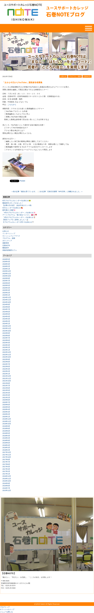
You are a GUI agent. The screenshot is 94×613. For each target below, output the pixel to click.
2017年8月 (6, 459)
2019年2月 (6, 438)
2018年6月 (6, 443)
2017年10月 (6, 457)
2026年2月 (6, 266)
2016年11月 (6, 478)
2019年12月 (6, 419)
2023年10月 (6, 331)
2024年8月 (6, 307)
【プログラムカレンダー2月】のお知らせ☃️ (18, 222)
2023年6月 (6, 340)
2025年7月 (6, 281)
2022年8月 (6, 362)
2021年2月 (6, 397)
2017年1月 (6, 474)
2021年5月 (6, 390)
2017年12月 (6, 452)
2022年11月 (6, 355)
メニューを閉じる (6, 612)
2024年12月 (6, 297)
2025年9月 (6, 278)
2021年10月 (6, 381)
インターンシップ (8, 233)
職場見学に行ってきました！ (12, 203)
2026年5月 (6, 259)
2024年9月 (6, 304)
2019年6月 (6, 431)
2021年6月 (6, 388)
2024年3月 (6, 319)
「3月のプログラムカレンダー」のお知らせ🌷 (18, 217)
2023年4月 (6, 343)
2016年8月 (6, 486)
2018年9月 (6, 440)
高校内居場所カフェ (9, 250)
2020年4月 (6, 409)
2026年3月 (6, 264)
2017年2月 (6, 471)
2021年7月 (6, 385)
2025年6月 (6, 283)
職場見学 (5, 248)
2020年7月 (6, 402)
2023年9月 (6, 333)
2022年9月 (6, 359)
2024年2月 (6, 321)
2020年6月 (6, 405)
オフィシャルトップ (7, 609)
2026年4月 (6, 261)
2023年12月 (6, 326)
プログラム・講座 (75, 76)
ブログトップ (5, 607)
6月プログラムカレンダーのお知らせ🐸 (16, 200)
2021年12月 (6, 376)
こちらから (12, 105)
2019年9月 (6, 426)
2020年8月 (6, 400)
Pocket (22, 181)
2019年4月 (6, 436)
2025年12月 (6, 271)
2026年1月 (6, 269)
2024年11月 (6, 300)
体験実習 (5, 243)
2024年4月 (6, 316)
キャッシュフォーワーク (11, 236)
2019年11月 (6, 421)
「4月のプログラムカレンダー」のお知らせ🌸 (18, 212)
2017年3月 (6, 469)
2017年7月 (6, 462)
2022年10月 (6, 357)
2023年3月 (6, 345)
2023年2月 (6, 347)
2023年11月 (6, 328)
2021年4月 (6, 393)
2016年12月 (6, 476)
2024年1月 (6, 323)
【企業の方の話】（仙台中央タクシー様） (17, 205)
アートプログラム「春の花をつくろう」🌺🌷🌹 (19, 215)
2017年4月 (6, 467)
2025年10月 (6, 276)
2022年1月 (6, 374)
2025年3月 (6, 290)
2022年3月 (6, 369)
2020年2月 (6, 414)
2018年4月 (6, 445)
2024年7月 (6, 309)
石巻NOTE (87, 76)
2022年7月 (6, 364)
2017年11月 (6, 455)
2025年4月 (6, 288)
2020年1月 (6, 417)
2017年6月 (6, 464)
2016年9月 (6, 483)
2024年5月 (6, 314)
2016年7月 (6, 488)
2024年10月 (6, 302)
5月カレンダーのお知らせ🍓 (12, 208)
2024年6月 (6, 312)
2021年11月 (6, 378)
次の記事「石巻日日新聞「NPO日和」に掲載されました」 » (60, 191)
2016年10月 (6, 481)
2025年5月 (6, 285)
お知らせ (63, 76)
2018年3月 (6, 447)
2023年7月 (6, 338)
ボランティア (7, 241)
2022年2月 (6, 371)
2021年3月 (6, 395)
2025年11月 (6, 273)
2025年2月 (6, 293)
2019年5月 (6, 433)
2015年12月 (6, 490)
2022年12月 (6, 352)
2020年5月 (6, 407)
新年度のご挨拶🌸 (9, 210)
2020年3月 (6, 412)
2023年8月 (6, 335)
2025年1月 (6, 295)
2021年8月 (6, 383)
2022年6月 (6, 366)
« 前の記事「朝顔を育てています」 (24, 191)
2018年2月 (6, 450)
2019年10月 (6, 424)
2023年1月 (6, 350)
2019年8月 (6, 428)
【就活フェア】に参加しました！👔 (15, 220)
